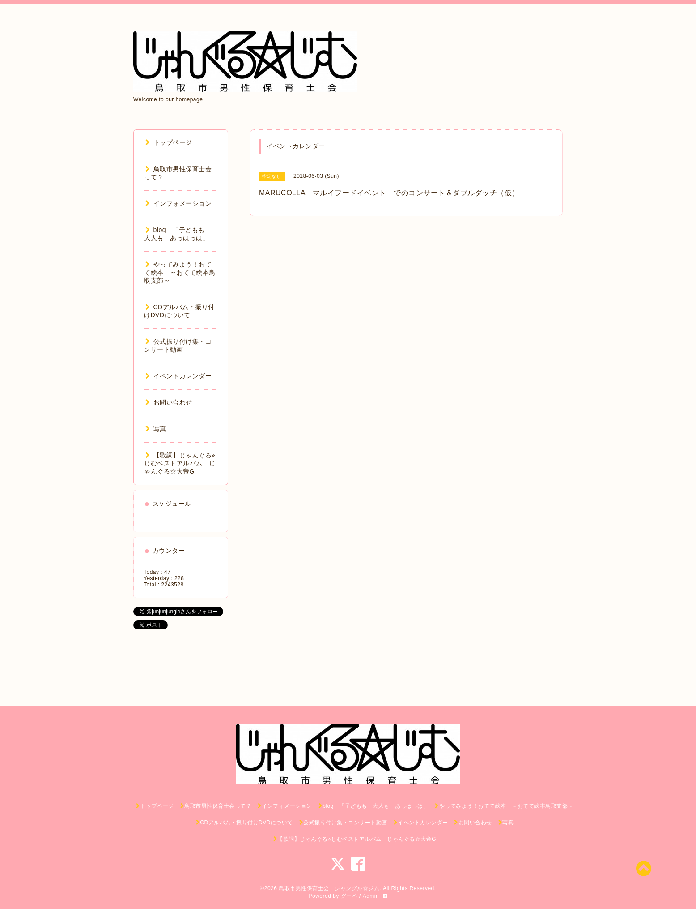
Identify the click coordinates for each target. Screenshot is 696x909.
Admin (371, 896)
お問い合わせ (168, 402)
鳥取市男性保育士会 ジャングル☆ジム (329, 888)
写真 (155, 428)
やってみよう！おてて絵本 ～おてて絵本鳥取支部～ (180, 272)
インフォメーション (178, 203)
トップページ (168, 142)
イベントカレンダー (178, 375)
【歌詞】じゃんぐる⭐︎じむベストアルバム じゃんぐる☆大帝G (180, 463)
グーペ (349, 896)
